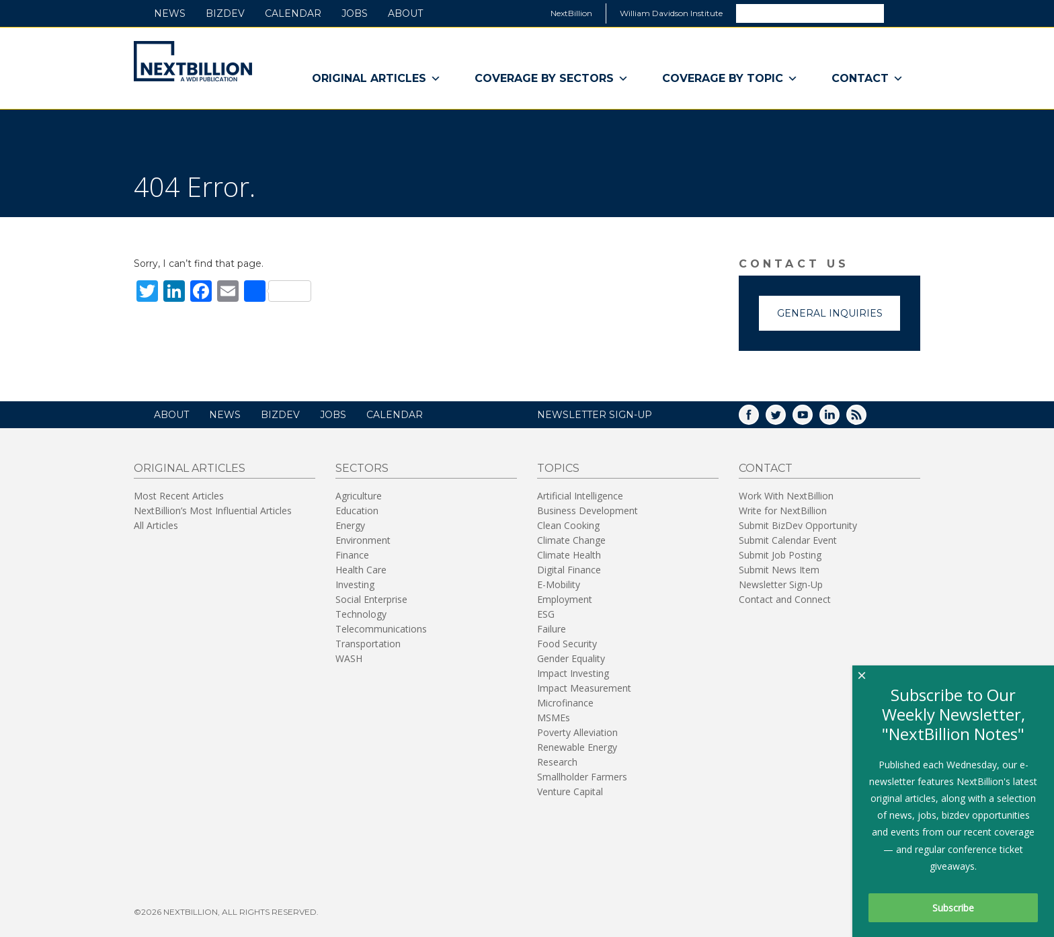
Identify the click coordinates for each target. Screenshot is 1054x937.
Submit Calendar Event (788, 540)
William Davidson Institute (671, 13)
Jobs (354, 13)
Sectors (362, 468)
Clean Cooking (568, 525)
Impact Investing (573, 673)
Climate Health (569, 554)
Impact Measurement (584, 688)
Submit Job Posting (780, 554)
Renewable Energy (577, 747)
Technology (361, 614)
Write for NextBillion (783, 510)
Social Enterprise (371, 599)
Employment (564, 599)
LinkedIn (839, 419)
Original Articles (376, 79)
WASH (348, 658)
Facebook (758, 419)
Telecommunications (381, 628)
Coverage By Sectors (552, 79)
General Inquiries (830, 313)
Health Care (361, 569)
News (170, 13)
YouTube (812, 419)
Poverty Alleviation (577, 732)
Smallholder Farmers (582, 776)
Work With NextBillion (786, 495)
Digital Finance (569, 569)
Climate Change (571, 540)
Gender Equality (571, 658)
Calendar (293, 13)
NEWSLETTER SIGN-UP (594, 415)
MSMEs (553, 717)
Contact (867, 79)
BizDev (225, 13)
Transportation (368, 643)
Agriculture (358, 495)
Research (557, 762)
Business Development (587, 510)
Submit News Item (779, 569)
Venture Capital (570, 791)
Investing (354, 584)
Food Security (567, 643)
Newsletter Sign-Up (781, 584)
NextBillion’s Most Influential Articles (213, 510)
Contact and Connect (785, 599)
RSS (865, 419)
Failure (551, 628)
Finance (352, 554)
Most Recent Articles (179, 495)
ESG (546, 614)
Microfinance (565, 702)
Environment (363, 540)
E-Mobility (558, 584)
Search (901, 13)
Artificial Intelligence (580, 495)
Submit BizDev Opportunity (798, 525)
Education (356, 510)
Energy (350, 525)
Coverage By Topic (730, 79)
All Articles (156, 525)
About (405, 13)
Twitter (785, 419)
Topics (558, 468)
